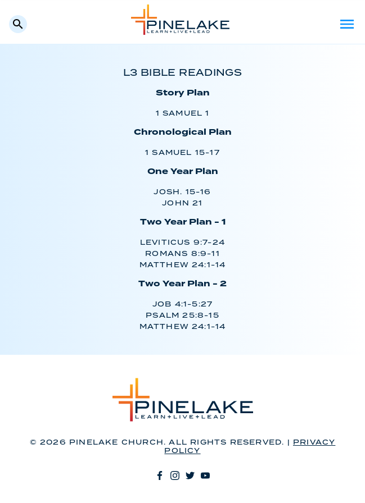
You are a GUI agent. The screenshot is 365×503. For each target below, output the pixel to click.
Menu (347, 24)
